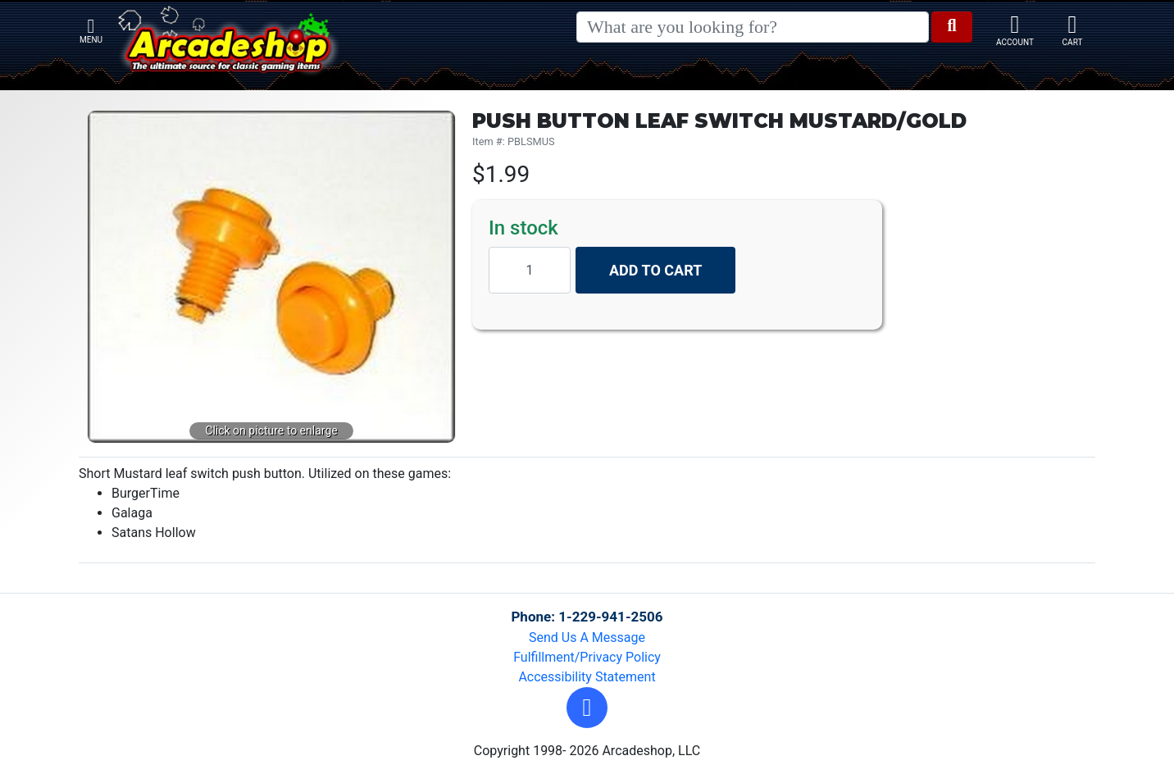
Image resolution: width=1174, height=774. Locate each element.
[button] (587, 707)
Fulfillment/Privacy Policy (587, 657)
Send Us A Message (587, 637)
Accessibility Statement (586, 677)
